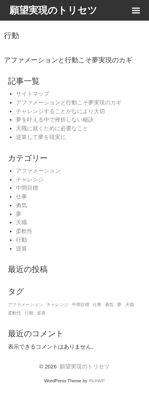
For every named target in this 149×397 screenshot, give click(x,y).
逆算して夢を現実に (41, 137)
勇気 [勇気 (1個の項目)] (109, 304)
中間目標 (27, 188)
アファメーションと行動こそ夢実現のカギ (69, 103)
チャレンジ (30, 180)
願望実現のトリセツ (85, 367)
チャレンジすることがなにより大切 (60, 111)
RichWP (97, 380)
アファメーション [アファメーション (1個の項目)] (25, 304)
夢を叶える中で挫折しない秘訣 (55, 120)
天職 (21, 222)
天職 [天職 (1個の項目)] (129, 304)
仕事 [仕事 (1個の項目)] (97, 304)
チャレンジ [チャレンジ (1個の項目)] (57, 304)
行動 (21, 240)
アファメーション (38, 171)
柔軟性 (24, 231)
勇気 (21, 205)
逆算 (21, 249)
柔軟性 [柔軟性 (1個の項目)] (14, 312)
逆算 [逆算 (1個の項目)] (41, 312)
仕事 (21, 197)
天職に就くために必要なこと (52, 128)
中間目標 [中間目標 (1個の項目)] (80, 304)
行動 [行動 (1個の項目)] (29, 312)
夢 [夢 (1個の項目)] (119, 304)
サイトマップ (32, 94)
